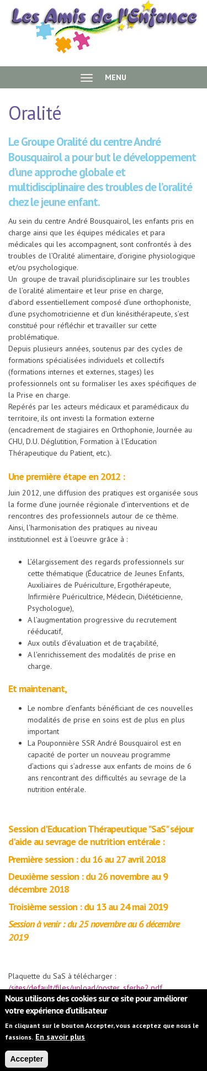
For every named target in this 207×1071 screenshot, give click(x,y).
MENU (103, 77)
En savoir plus (60, 1041)
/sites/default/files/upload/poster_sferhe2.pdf (85, 988)
